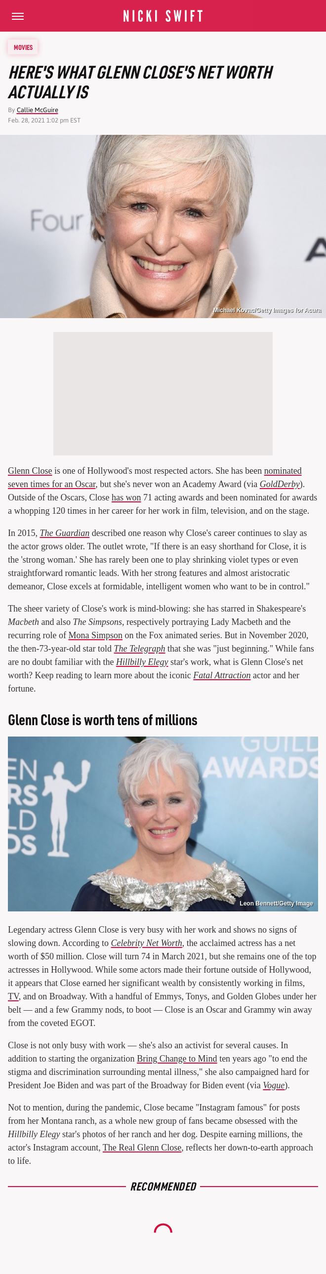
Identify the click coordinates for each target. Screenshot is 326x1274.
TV (13, 996)
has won (126, 497)
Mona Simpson (95, 635)
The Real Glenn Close (142, 1147)
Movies (23, 46)
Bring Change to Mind (177, 1059)
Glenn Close (30, 471)
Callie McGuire (37, 110)
